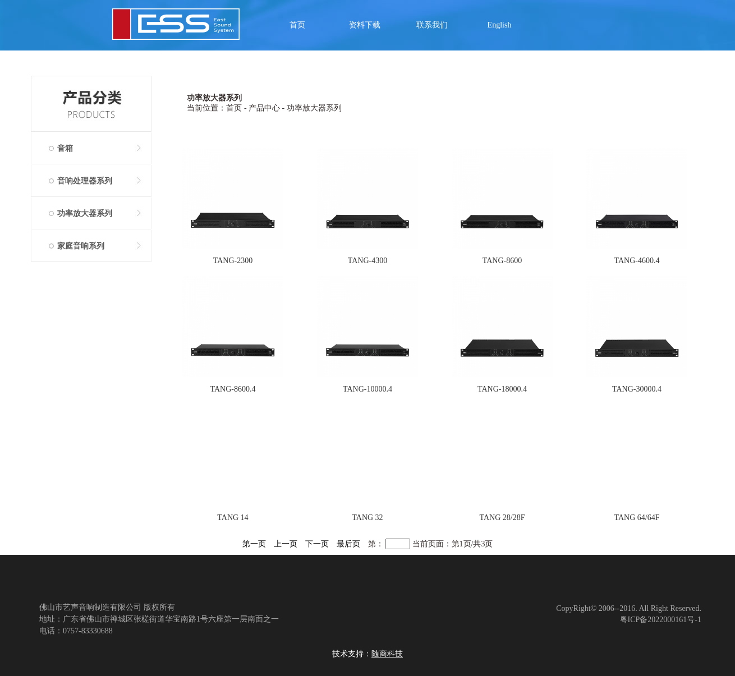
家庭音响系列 (80, 246)
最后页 (348, 544)
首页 (297, 25)
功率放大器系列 (84, 213)
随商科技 (387, 654)
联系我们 (432, 25)
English (500, 25)
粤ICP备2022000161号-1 (660, 619)
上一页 (285, 544)
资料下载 (364, 25)
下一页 (317, 544)
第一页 (254, 544)
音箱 (65, 148)
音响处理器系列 (84, 181)
